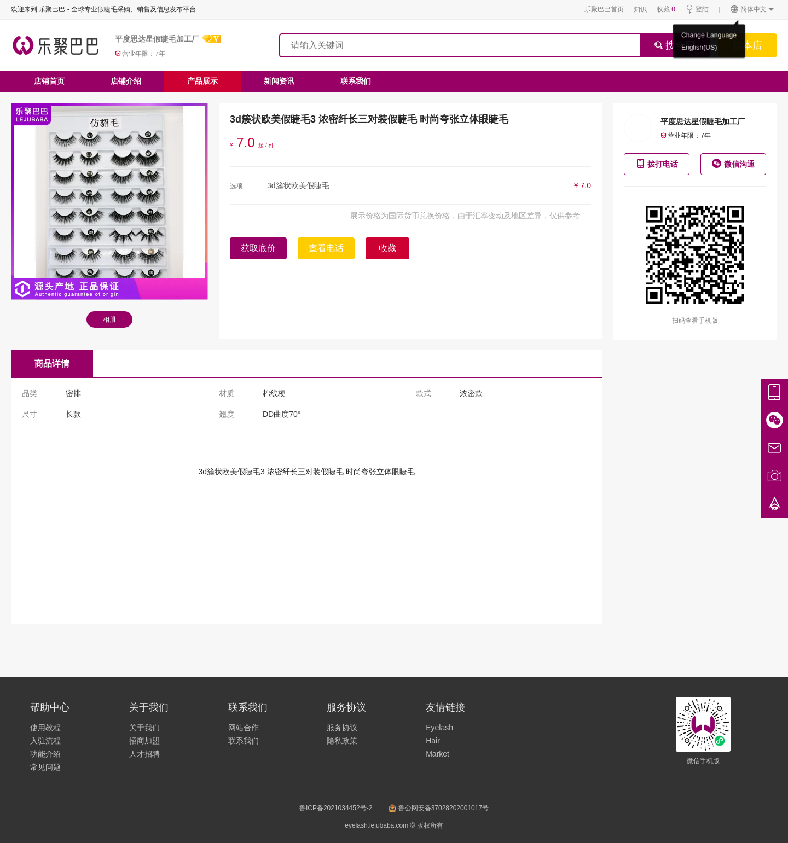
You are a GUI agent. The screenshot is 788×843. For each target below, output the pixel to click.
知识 (640, 9)
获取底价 (258, 248)
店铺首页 (49, 81)
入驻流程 (45, 740)
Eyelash (439, 727)
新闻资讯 (279, 81)
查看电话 (326, 248)
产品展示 (202, 81)
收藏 (666, 9)
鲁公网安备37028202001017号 (439, 808)
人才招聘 (144, 753)
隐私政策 (342, 740)
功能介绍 (45, 753)
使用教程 (45, 727)
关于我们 (144, 727)
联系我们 (355, 81)
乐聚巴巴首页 (604, 9)
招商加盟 (144, 740)
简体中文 (752, 9)
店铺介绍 (126, 81)
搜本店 (747, 45)
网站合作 (243, 727)
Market (437, 753)
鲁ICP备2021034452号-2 (335, 808)
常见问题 (45, 767)
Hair (433, 740)
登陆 (697, 9)
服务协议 (342, 727)
